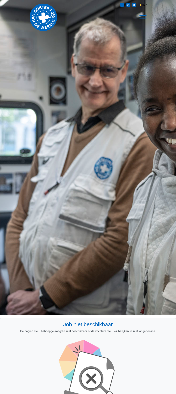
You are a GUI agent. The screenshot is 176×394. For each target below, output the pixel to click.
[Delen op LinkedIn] (128, 5)
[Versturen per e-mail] (134, 5)
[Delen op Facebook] (122, 5)
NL (143, 4)
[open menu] (142, 17)
